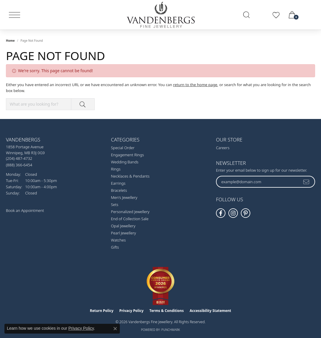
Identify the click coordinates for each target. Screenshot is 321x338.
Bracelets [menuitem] (119, 190)
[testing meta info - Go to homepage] (161, 15)
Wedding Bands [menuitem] (124, 162)
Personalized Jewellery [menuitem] (130, 211)
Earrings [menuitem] (118, 183)
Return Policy (102, 310)
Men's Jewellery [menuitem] (124, 197)
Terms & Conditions (166, 310)
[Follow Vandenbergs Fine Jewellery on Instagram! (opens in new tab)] (233, 213)
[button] (246, 15)
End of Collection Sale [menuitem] (130, 218)
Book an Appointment (25, 210)
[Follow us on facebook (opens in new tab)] (220, 213)
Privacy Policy (131, 310)
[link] (309, 15)
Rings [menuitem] (115, 169)
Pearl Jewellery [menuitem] (123, 233)
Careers (223, 147)
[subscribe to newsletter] (306, 181)
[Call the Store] (19, 158)
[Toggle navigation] (14, 15)
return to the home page (195, 84)
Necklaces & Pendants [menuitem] (130, 176)
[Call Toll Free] (19, 165)
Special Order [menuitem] (123, 147)
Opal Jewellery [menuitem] (123, 225)
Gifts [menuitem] (115, 247)
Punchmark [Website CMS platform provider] (171, 330)
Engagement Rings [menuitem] (127, 154)
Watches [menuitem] (118, 240)
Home (10, 40)
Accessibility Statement (210, 310)
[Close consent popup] (115, 328)
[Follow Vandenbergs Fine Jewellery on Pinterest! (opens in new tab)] (245, 213)
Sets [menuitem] (114, 204)
